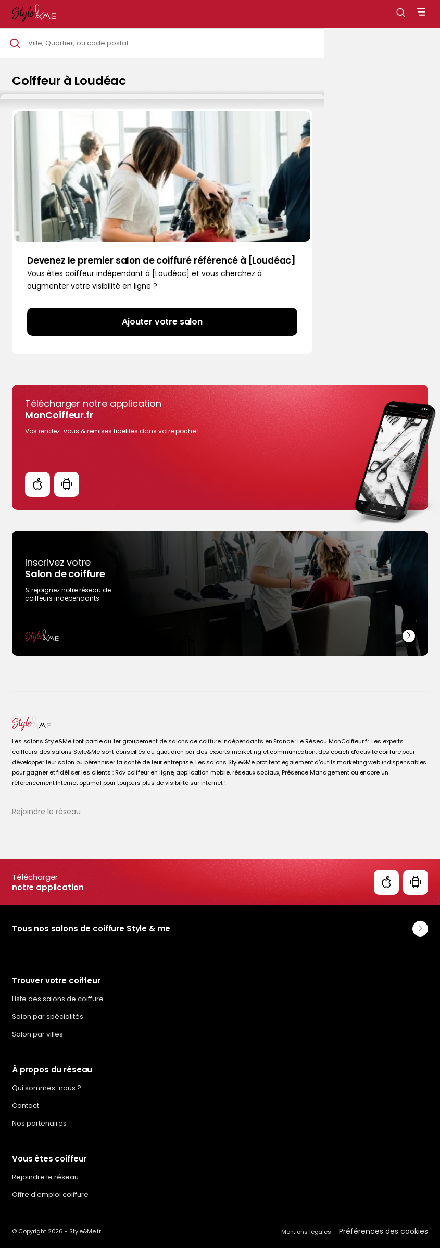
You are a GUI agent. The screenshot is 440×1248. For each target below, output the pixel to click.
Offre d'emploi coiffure (50, 1195)
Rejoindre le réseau (46, 811)
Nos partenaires (39, 1123)
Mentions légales (306, 1232)
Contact (25, 1105)
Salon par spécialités (47, 1016)
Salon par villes (37, 1034)
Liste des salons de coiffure (58, 999)
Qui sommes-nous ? (46, 1088)
